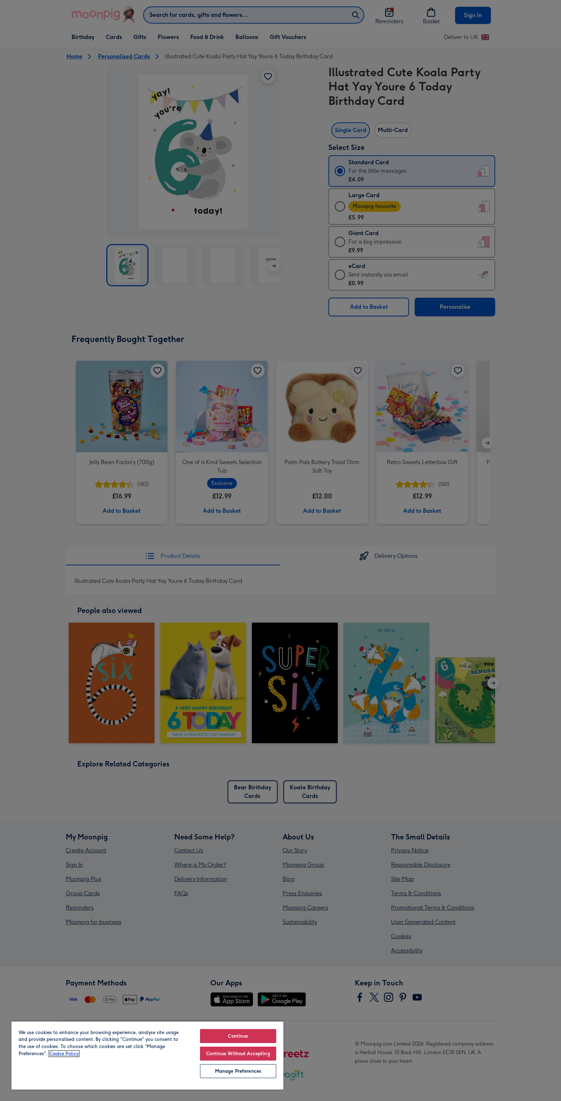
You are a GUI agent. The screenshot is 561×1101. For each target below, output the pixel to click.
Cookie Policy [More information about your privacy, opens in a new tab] (64, 1053)
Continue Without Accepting (238, 1053)
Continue (238, 1036)
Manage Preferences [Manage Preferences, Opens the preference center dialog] (238, 1071)
